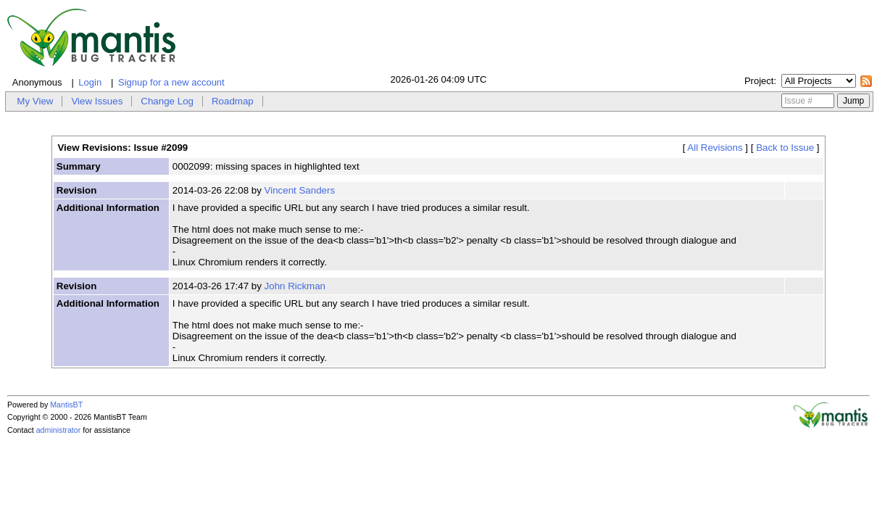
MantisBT (66, 404)
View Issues (96, 101)
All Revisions (714, 147)
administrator (58, 430)
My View (35, 101)
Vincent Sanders (300, 190)
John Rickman (295, 286)
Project (758, 80)
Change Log (167, 101)
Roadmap (233, 101)
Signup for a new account (171, 82)
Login (89, 82)
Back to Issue (785, 147)
